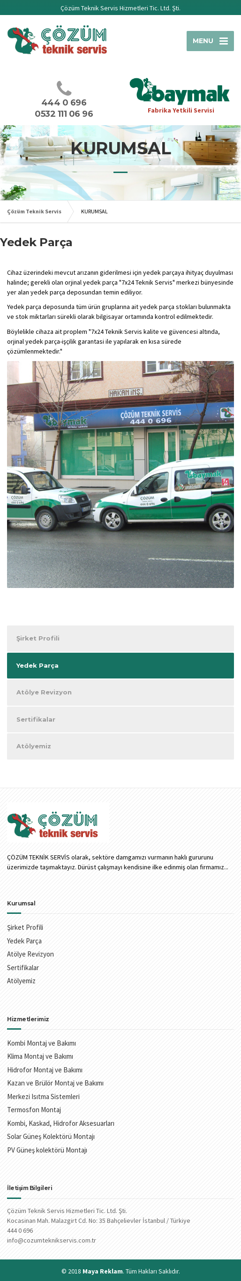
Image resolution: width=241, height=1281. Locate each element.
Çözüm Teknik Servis (34, 211)
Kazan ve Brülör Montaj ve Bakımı (55, 1082)
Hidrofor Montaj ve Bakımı (45, 1069)
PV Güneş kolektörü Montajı (47, 1149)
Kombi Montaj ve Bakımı (41, 1043)
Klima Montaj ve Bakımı (40, 1056)
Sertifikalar (35, 719)
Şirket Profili (38, 638)
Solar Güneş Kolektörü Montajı (51, 1136)
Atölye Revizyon (44, 692)
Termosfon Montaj (34, 1109)
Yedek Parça (37, 665)
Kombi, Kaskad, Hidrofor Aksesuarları (60, 1123)
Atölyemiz (33, 746)
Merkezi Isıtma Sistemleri (43, 1096)
